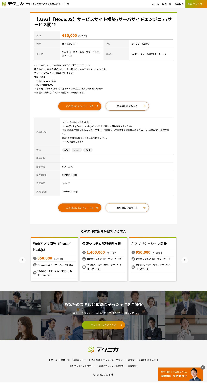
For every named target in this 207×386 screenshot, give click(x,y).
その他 (87, 150)
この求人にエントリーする (80, 106)
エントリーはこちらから (103, 325)
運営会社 (132, 365)
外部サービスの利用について (142, 359)
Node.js (77, 150)
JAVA (66, 150)
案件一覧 (166, 4)
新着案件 (179, 4)
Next (184, 260)
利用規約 (95, 359)
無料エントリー (80, 359)
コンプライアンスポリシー (82, 365)
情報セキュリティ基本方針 (111, 365)
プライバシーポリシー (114, 359)
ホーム (155, 4)
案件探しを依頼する (127, 106)
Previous (22, 260)
